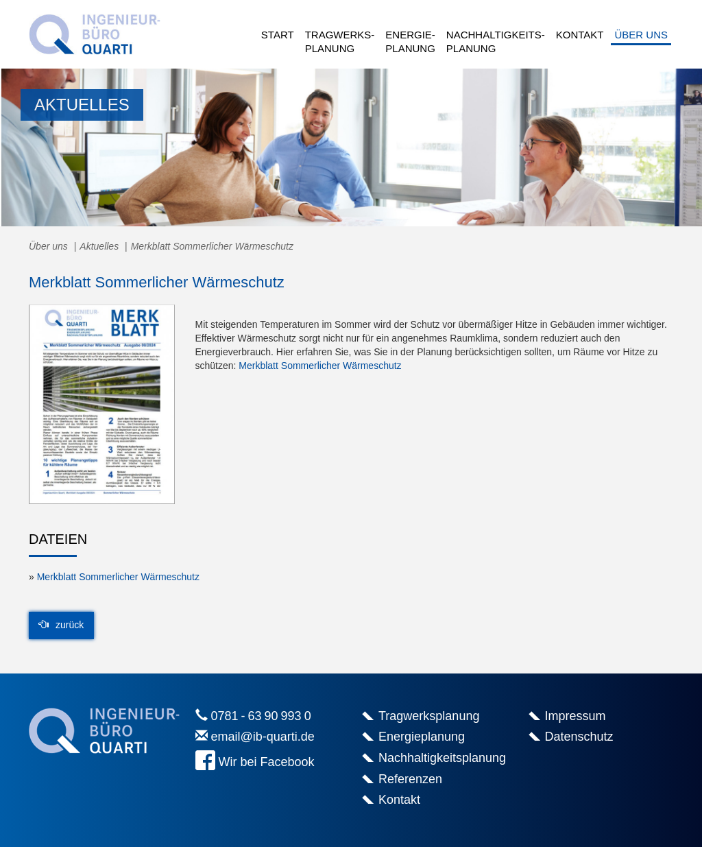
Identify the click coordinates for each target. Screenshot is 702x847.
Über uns (641, 34)
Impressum (575, 716)
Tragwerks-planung (340, 41)
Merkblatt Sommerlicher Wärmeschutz (320, 365)
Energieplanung (421, 736)
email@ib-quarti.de (263, 736)
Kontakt (580, 34)
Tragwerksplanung (428, 716)
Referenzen (410, 779)
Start (277, 34)
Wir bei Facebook (267, 762)
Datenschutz (579, 736)
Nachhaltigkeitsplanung (442, 758)
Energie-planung (410, 41)
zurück (61, 624)
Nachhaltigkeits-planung (495, 41)
